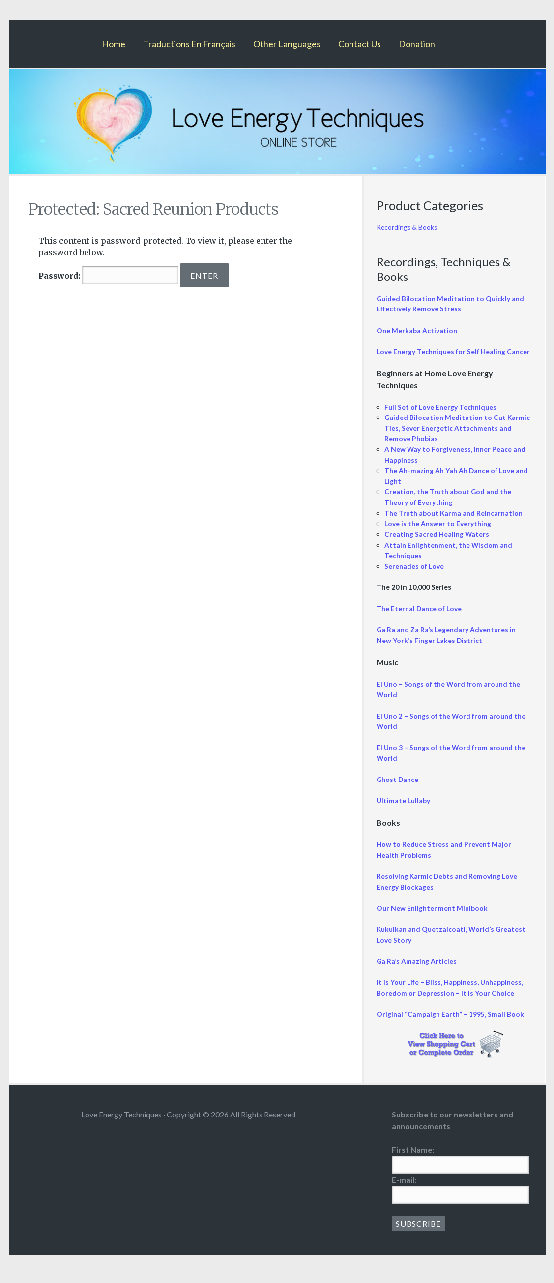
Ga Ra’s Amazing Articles (417, 971)
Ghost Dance (398, 789)
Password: (108, 275)
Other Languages (287, 43)
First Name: (413, 1160)
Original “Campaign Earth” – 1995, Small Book (451, 1024)
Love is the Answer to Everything (439, 534)
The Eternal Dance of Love (421, 618)
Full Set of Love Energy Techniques (442, 417)
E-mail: (404, 1190)
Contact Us (359, 43)
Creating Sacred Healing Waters (437, 544)
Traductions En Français (189, 43)
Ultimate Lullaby (404, 811)
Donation (417, 43)
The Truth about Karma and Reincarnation (455, 523)
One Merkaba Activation (418, 330)
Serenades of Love (415, 576)
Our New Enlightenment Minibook (434, 918)
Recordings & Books (408, 227)
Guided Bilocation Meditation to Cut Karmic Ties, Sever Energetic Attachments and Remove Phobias (454, 438)
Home (113, 43)
